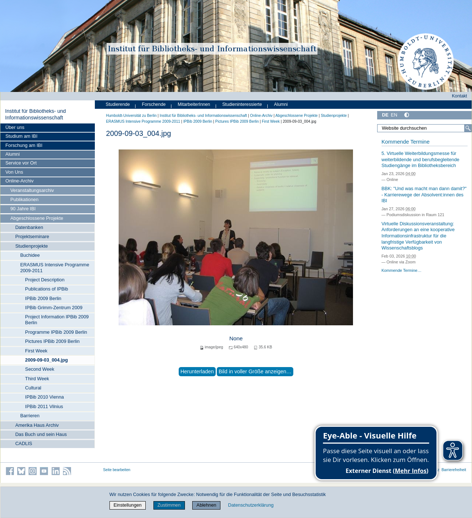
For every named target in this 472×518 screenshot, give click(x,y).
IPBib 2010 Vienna (44, 397)
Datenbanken (29, 227)
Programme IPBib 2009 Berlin (56, 332)
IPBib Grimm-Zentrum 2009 (53, 307)
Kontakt (459, 96)
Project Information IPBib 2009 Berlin (57, 319)
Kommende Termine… (401, 270)
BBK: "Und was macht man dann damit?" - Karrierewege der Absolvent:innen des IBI (424, 194)
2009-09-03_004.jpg (46, 360)
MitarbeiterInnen (194, 104)
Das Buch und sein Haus (41, 434)
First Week (36, 351)
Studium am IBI (21, 136)
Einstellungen (128, 505)
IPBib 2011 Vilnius (44, 406)
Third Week (37, 378)
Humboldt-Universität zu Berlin (131, 116)
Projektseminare (32, 236)
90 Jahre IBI (23, 208)
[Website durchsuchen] (424, 128)
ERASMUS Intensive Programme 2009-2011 (54, 267)
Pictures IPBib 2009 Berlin (52, 341)
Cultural (33, 388)
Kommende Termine (406, 142)
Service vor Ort (21, 163)
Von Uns (14, 172)
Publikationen (24, 199)
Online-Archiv (19, 181)
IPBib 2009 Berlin (43, 298)
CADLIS (23, 443)
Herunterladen (197, 371)
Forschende (154, 104)
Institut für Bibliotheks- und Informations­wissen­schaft (35, 114)
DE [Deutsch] (385, 115)
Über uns (15, 127)
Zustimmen (169, 505)
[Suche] (468, 128)
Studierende (118, 104)
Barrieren (30, 415)
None (236, 338)
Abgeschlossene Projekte (36, 218)
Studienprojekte (31, 246)
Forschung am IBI (23, 145)
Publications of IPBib (46, 289)
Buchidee (30, 255)
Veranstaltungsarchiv (32, 190)
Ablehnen (206, 505)
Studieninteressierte (242, 104)
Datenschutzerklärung (251, 505)
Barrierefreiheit (454, 470)
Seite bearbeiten (117, 470)
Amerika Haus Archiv (37, 425)
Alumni (12, 154)
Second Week (39, 369)
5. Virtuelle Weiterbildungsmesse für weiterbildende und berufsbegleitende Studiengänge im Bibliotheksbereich (421, 159)
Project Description (44, 279)
